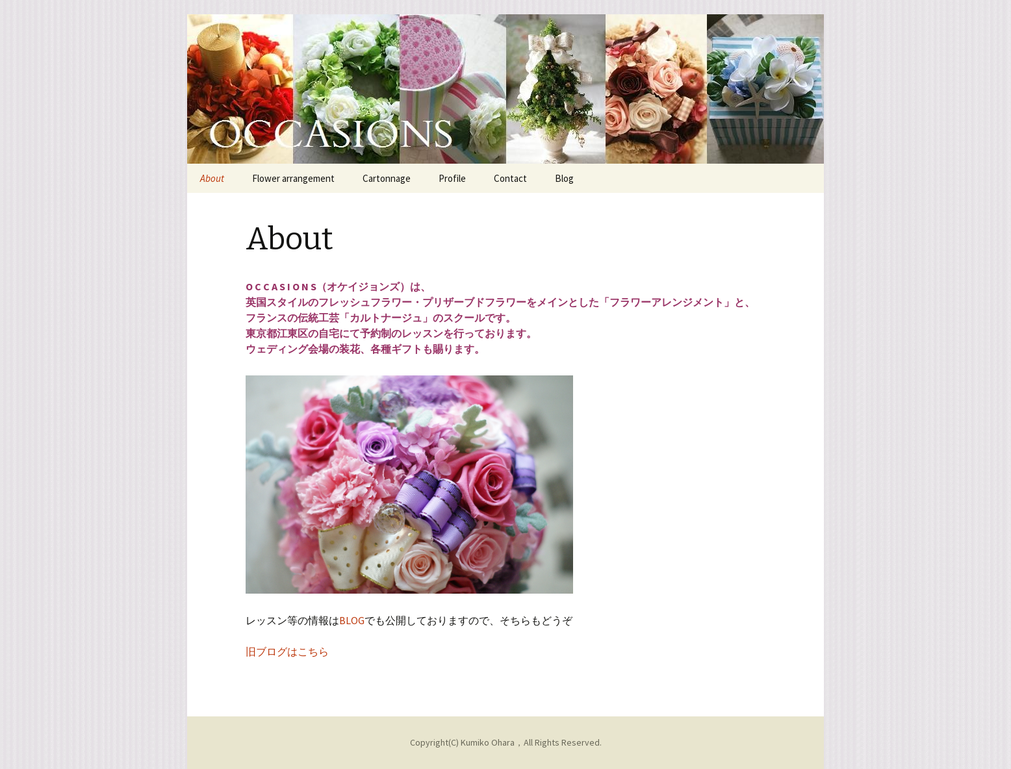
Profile (452, 178)
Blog (564, 178)
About (212, 178)
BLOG (352, 620)
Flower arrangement (293, 178)
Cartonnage (387, 178)
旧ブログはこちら (287, 651)
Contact (510, 178)
